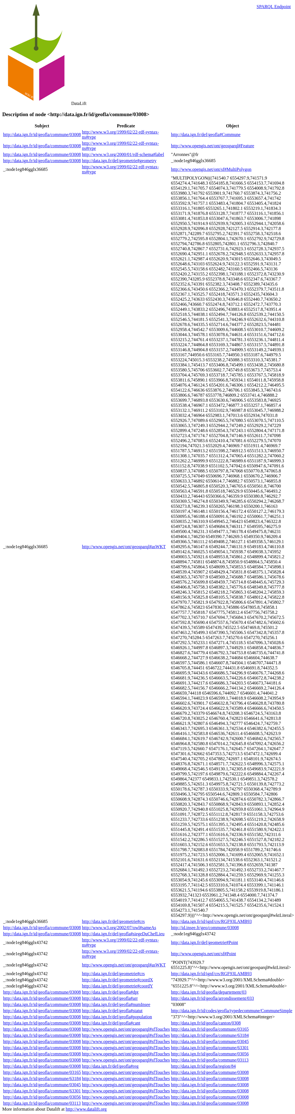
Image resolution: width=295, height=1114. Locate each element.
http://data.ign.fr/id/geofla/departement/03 (208, 992)
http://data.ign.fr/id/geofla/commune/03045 (210, 1041)
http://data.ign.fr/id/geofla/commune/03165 (210, 1029)
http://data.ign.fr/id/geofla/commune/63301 (210, 1047)
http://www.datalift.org (86, 1109)
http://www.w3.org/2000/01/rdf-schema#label (123, 154)
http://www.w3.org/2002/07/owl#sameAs (119, 927)
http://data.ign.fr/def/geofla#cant (111, 1023)
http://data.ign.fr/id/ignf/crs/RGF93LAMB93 (211, 921)
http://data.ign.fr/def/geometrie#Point (204, 942)
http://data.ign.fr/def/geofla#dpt (110, 992)
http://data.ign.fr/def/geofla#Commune (206, 134)
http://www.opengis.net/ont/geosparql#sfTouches (126, 1029)
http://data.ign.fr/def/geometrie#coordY (117, 986)
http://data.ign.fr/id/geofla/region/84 (203, 1066)
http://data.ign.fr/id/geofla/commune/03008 (42, 134)
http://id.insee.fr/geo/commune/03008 (205, 927)
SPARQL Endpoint (274, 6)
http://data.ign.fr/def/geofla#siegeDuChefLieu (123, 933)
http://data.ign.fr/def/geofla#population (117, 1016)
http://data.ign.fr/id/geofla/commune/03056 (210, 1053)
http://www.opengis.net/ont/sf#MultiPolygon (211, 169)
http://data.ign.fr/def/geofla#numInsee (116, 1004)
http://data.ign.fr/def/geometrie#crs (113, 921)
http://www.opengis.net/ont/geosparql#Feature (212, 145)
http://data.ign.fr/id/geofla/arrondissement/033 (212, 998)
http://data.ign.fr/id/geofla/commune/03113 (210, 1060)
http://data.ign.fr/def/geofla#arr (110, 998)
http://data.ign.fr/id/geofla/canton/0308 (206, 1023)
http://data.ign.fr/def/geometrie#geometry (119, 160)
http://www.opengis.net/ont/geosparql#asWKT (123, 546)
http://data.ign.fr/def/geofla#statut (112, 1010)
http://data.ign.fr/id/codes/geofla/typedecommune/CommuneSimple (231, 1010)
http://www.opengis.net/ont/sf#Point (203, 953)
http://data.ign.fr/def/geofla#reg (110, 1066)
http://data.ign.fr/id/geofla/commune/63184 (210, 1035)
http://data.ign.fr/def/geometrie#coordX (117, 979)
